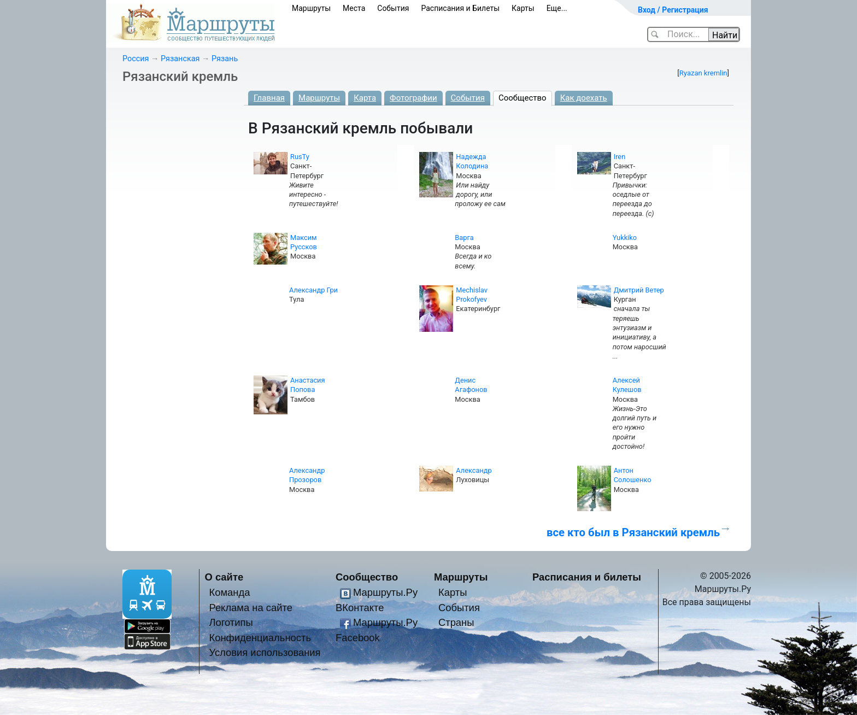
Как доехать (583, 98)
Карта (365, 98)
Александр (473, 470)
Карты (523, 8)
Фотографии (413, 98)
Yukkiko (625, 237)
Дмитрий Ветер (639, 290)
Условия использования (264, 652)
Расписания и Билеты (460, 8)
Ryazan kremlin (703, 73)
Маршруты (311, 8)
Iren (620, 157)
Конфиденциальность (260, 637)
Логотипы (231, 622)
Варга (464, 237)
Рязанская (180, 58)
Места (354, 8)
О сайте (224, 577)
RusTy (299, 157)
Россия (135, 58)
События (393, 8)
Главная (269, 98)
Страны (456, 622)
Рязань (225, 58)
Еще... (557, 8)
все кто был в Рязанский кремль (633, 532)
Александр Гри (313, 290)
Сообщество (522, 98)
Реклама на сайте (250, 607)
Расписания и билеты (586, 577)
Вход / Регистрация (673, 9)
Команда (229, 592)
